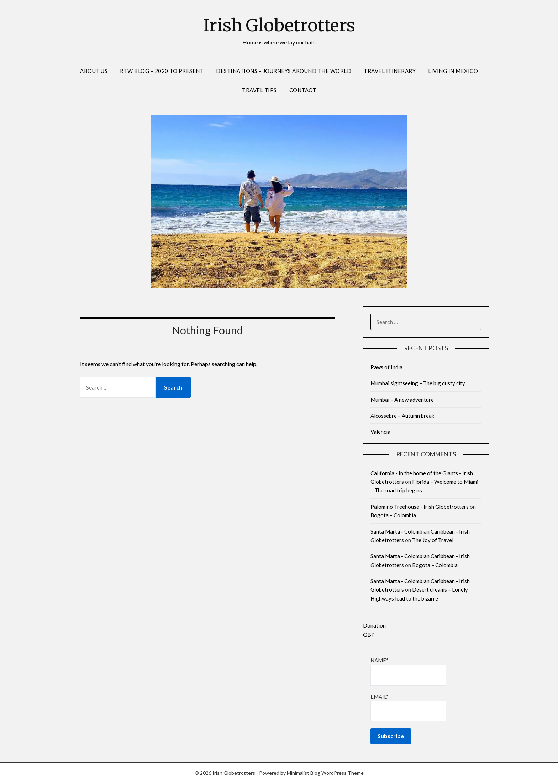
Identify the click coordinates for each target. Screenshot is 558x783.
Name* (408, 671)
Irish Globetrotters (279, 25)
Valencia (380, 431)
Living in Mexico (453, 71)
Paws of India (386, 367)
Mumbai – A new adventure (402, 399)
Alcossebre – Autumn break (402, 415)
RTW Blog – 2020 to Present (162, 71)
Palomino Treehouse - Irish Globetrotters (419, 506)
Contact (302, 90)
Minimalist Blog (303, 773)
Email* (408, 707)
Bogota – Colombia (393, 515)
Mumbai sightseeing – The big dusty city (417, 383)
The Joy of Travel (432, 540)
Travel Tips (259, 90)
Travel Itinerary (390, 71)
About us (93, 71)
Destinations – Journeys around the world (283, 71)
